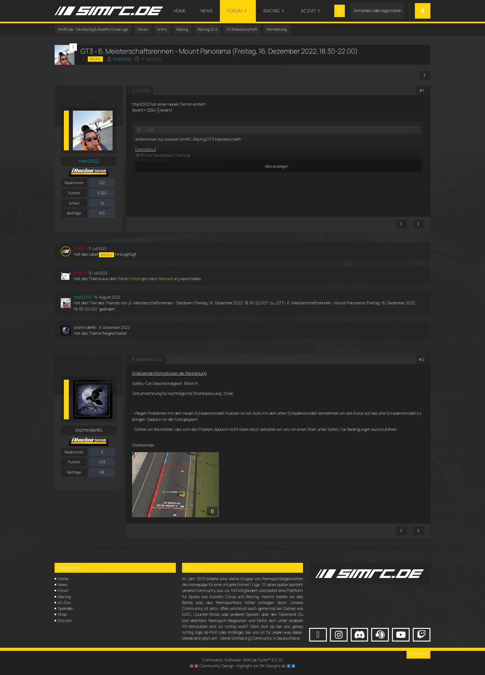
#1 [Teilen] (421, 90)
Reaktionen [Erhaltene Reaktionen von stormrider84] (74, 452)
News (63, 584)
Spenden (65, 608)
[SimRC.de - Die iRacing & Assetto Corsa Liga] (109, 11)
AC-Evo (64, 602)
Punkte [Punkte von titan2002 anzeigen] (74, 193)
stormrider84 (85, 327)
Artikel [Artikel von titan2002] (74, 203)
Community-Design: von (242, 665)
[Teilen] (424, 75)
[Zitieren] (418, 224)
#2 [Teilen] (421, 359)
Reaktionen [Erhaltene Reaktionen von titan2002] (74, 182)
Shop (62, 614)
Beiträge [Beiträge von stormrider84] (74, 472)
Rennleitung (169, 278)
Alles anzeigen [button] (276, 166)
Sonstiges (139, 278)
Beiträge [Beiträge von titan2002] (74, 213)
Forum (63, 590)
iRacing (64, 596)
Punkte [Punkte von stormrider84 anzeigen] (74, 462)
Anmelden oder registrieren (377, 10)
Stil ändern (418, 653)
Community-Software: (242, 660)
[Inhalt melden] (401, 224)
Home (63, 578)
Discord (64, 620)
